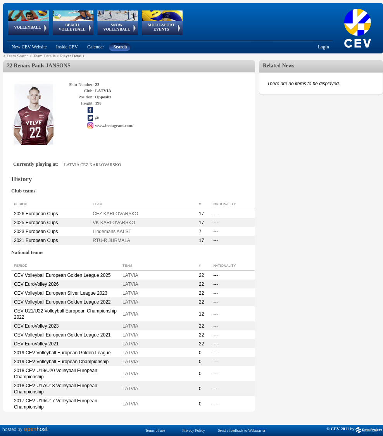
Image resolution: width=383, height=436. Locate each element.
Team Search (18, 55)
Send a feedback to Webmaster (242, 430)
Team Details (44, 55)
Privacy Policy (193, 430)
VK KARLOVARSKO (114, 222)
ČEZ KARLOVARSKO (115, 213)
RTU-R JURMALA (111, 240)
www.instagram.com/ (114, 125)
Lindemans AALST (112, 231)
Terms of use (155, 430)
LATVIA (130, 275)
